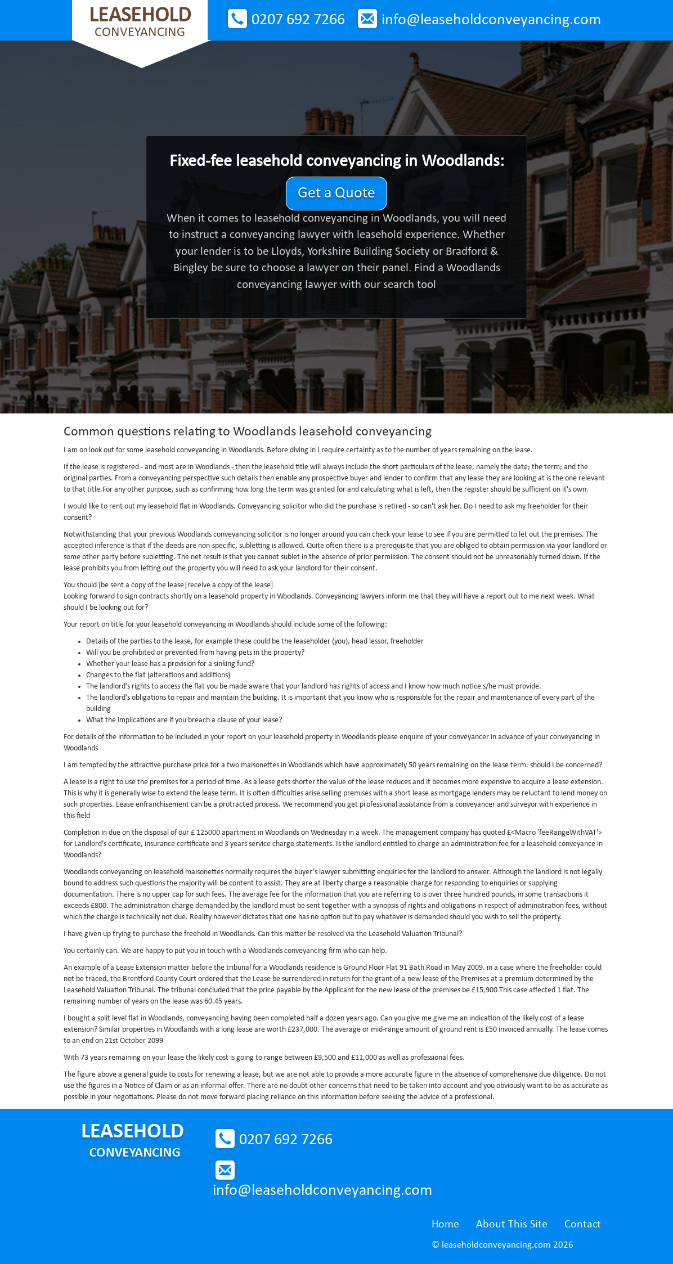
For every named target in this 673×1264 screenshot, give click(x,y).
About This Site (512, 1224)
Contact (582, 1224)
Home (445, 1224)
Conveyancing (140, 22)
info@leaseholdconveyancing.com (491, 20)
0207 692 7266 (298, 20)
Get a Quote (336, 193)
